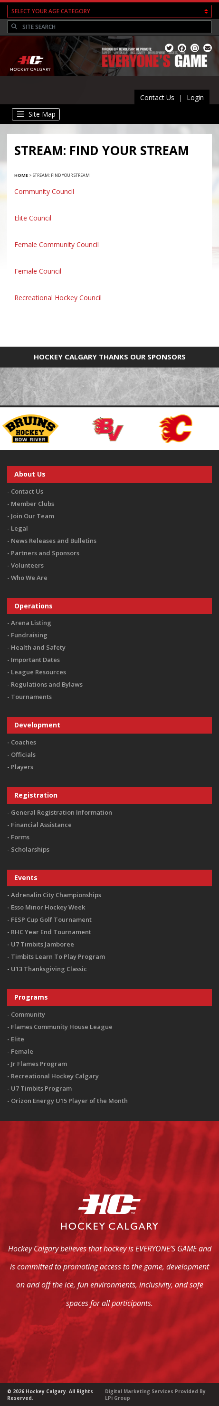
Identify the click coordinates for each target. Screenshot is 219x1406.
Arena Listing (31, 622)
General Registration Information (61, 812)
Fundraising (29, 635)
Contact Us (157, 97)
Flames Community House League (62, 1026)
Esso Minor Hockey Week (48, 907)
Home (21, 175)
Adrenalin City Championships (56, 895)
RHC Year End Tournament (51, 932)
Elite (17, 1039)
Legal (19, 528)
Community (28, 1014)
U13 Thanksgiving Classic (49, 969)
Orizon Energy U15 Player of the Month (69, 1100)
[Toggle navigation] (36, 114)
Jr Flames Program (39, 1063)
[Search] (116, 27)
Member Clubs (32, 503)
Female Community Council (56, 244)
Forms (20, 837)
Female (22, 1051)
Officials (23, 754)
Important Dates (35, 659)
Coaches (23, 742)
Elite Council (32, 217)
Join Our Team (32, 516)
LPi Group (117, 1398)
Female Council (37, 271)
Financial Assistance (41, 824)
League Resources (38, 672)
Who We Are (29, 577)
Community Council (44, 191)
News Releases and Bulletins (53, 540)
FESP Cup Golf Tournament (51, 919)
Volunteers (27, 565)
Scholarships (30, 849)
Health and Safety (38, 647)
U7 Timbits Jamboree (42, 944)
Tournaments (31, 696)
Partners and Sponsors (45, 553)
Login (195, 97)
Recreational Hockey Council (58, 297)
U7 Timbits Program (41, 1088)
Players (22, 767)
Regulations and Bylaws (47, 684)
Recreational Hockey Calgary (55, 1076)
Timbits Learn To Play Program (58, 956)
